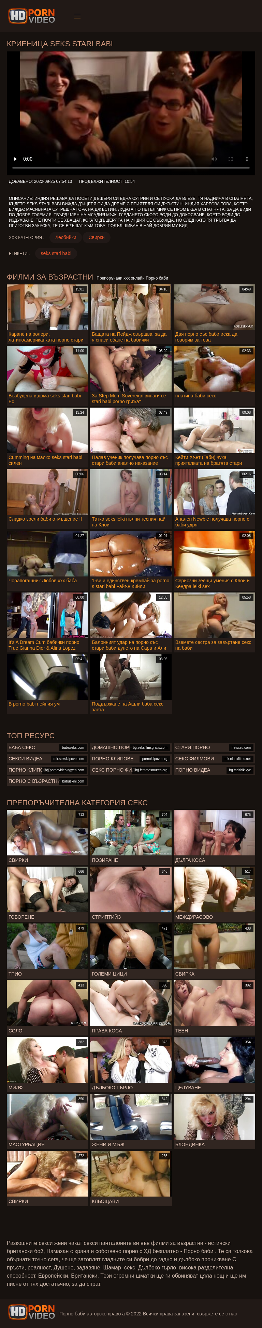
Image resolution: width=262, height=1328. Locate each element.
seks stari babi (56, 253)
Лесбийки (65, 237)
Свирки (96, 237)
